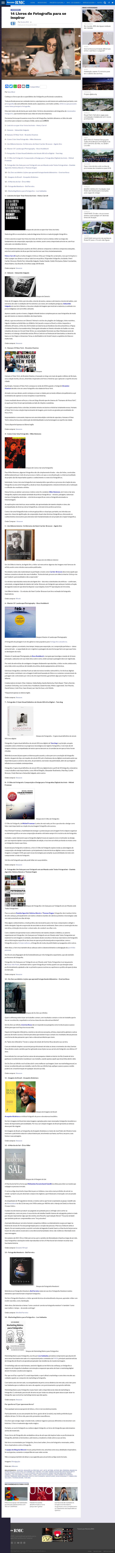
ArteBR (50, 1470)
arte (45, 1470)
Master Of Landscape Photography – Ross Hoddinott (28, 149)
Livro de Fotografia (45, 1475)
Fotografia (30, 1473)
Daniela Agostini (22, 913)
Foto (24, 1473)
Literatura (27, 1475)
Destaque (66, 1472)
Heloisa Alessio (35, 913)
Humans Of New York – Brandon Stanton (22, 135)
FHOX (55, 1358)
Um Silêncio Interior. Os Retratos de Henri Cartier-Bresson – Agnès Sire (34, 144)
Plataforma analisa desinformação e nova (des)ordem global (37, 1504)
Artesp (56, 1470)
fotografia (10, 104)
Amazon (19, 268)
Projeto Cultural (57, 2)
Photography (39, 1476)
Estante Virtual (21, 1248)
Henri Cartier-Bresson (57, 1473)
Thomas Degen (48, 913)
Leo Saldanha (43, 1356)
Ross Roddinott (38, 656)
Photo (31, 1476)
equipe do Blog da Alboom (16, 1450)
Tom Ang (53, 743)
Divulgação (16, 1461)
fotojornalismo (24, 943)
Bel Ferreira (34, 1291)
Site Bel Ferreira (22, 1312)
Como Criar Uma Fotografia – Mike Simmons (24, 139)
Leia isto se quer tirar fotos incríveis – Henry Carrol (27, 125)
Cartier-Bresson (56, 572)
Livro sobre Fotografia (63, 1475)
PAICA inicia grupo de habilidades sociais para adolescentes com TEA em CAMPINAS (16, 1504)
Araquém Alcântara (12, 1116)
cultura (19, 1472)
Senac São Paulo (13, 964)
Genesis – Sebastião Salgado (18, 130)
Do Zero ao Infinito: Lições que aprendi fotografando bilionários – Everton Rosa (38, 172)
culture (45, 1472)
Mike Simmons (54, 492)
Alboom (15, 1466)
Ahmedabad (11, 1203)
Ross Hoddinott (62, 1476)
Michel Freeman (28, 823)
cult (14, 1472)
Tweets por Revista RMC (85, 1529)
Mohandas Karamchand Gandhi (40, 1184)
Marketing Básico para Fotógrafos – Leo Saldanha (27, 191)
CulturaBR (28, 1472)
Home (32, 2)
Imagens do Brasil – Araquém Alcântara (23, 177)
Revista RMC (42, 2)
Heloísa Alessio (42, 1473)
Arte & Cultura (88, 2)
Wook (18, 598)
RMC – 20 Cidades (73, 2)
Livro (35, 1475)
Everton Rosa (26, 1025)
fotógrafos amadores (58, 642)
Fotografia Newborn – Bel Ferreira (21, 186)
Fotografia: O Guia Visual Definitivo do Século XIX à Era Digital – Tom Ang (34, 153)
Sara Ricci (11, 92)
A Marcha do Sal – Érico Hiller (19, 182)
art (41, 1470)
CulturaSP (37, 1472)
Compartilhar (38, 86)
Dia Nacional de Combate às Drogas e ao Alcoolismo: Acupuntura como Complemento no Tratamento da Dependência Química (66, 1506)
